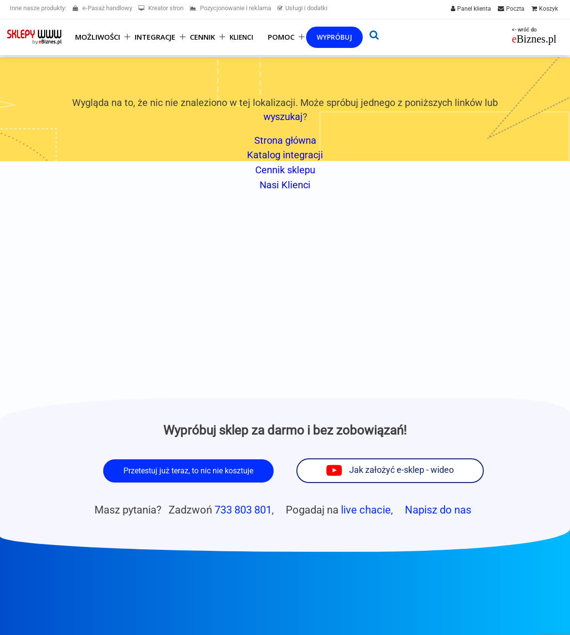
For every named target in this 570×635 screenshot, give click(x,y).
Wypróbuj (334, 37)
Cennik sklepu (285, 170)
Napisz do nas (438, 509)
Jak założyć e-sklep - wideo (401, 470)
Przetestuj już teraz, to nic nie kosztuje (188, 470)
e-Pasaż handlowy (102, 8)
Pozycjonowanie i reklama (230, 8)
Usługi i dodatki (302, 8)
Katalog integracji (285, 155)
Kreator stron (161, 8)
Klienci (241, 37)
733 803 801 (243, 509)
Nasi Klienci (285, 185)
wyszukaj (283, 116)
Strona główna (285, 140)
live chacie (366, 509)
